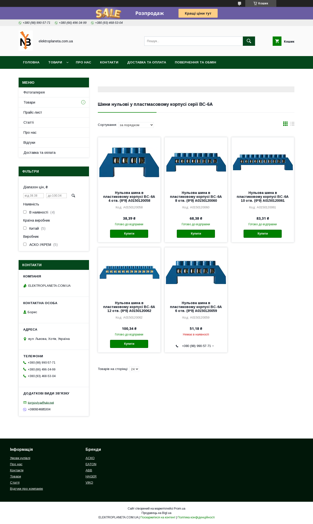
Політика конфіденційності (196, 517)
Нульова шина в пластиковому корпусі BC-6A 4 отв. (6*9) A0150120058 (129, 196)
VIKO (89, 482)
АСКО (90, 458)
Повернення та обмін (195, 62)
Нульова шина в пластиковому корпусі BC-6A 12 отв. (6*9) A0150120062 (129, 307)
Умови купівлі (20, 458)
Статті (28, 122)
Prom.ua (179, 508)
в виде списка (292, 124)
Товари (55, 62)
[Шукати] (249, 41)
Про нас (83, 62)
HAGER (91, 476)
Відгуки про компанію (26, 488)
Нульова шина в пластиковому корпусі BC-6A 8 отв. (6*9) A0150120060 (196, 196)
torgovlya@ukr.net (41, 402)
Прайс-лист (32, 112)
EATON (91, 464)
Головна (31, 62)
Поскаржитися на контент (157, 517)
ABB (89, 470)
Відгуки (29, 142)
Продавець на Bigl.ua (156, 513)
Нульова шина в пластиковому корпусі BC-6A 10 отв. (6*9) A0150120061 (263, 196)
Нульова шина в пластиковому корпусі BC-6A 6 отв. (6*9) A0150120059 (196, 307)
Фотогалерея (34, 92)
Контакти (109, 62)
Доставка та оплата (146, 62)
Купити (129, 233)
